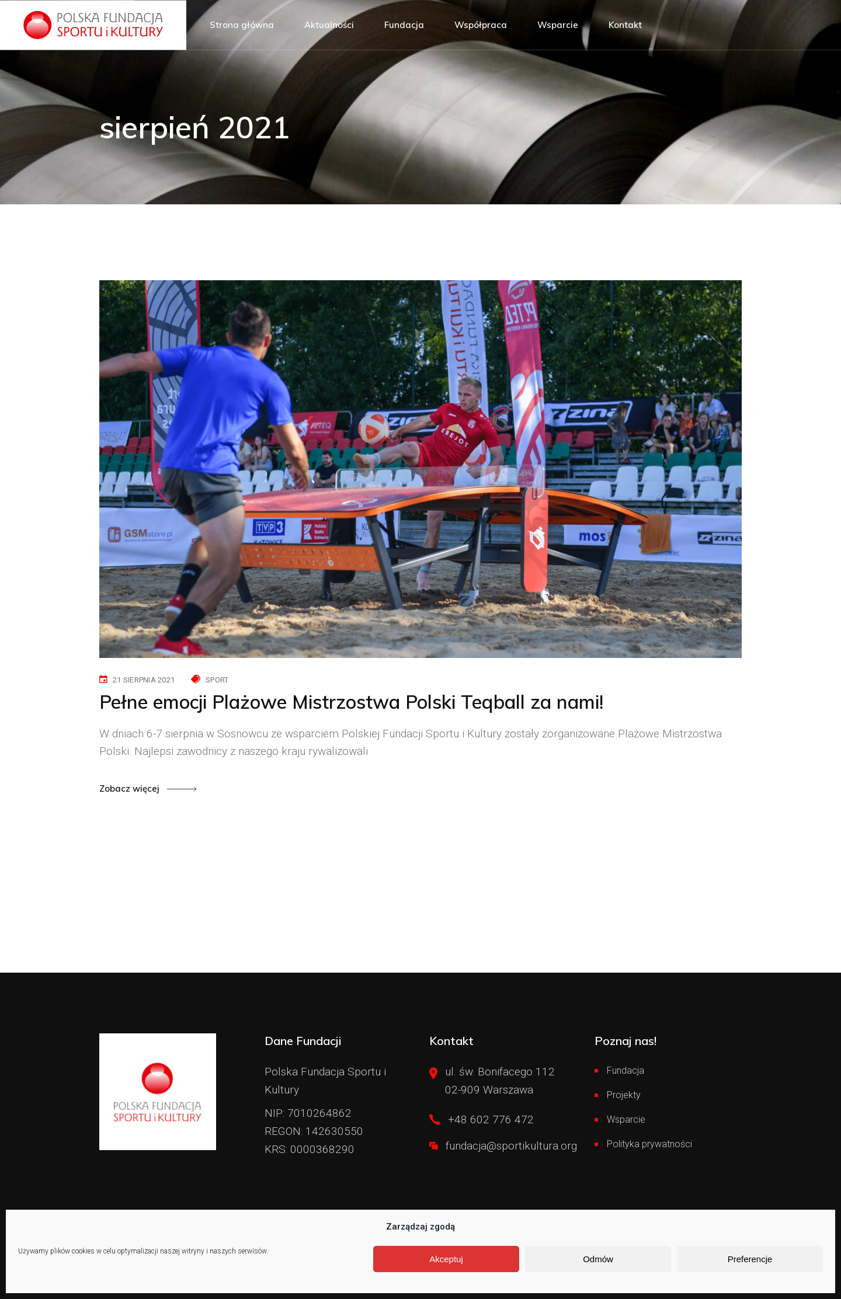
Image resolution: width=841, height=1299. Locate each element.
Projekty (624, 1095)
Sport (217, 679)
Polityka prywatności (649, 1144)
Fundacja (625, 1070)
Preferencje (750, 1259)
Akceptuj (446, 1259)
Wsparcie (626, 1119)
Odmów (598, 1259)
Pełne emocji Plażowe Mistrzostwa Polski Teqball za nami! (351, 701)
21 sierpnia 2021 (144, 679)
